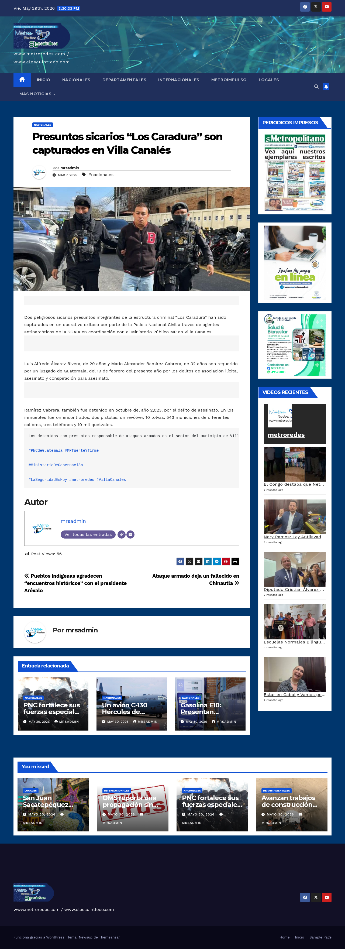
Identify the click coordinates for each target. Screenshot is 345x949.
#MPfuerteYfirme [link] (82, 450)
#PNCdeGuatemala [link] (46, 450)
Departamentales (276, 790)
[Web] (122, 534)
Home (284, 937)
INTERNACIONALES (178, 79)
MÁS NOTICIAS (36, 93)
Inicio (299, 937)
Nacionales (42, 124)
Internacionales (117, 790)
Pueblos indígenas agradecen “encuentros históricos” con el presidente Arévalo (75, 583)
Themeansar (109, 937)
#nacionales (101, 174)
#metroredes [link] (81, 480)
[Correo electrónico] (130, 534)
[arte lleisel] (295, 344)
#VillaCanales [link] (111, 480)
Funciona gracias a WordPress (39, 937)
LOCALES (269, 79)
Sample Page (320, 937)
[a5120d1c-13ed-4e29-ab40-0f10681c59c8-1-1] (295, 262)
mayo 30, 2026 (42, 814)
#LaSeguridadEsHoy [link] (48, 480)
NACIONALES (76, 79)
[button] (316, 86)
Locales (31, 790)
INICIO (43, 79)
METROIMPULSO (229, 79)
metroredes (286, 434)
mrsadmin (69, 168)
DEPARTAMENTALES (124, 79)
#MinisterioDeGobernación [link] (56, 465)
